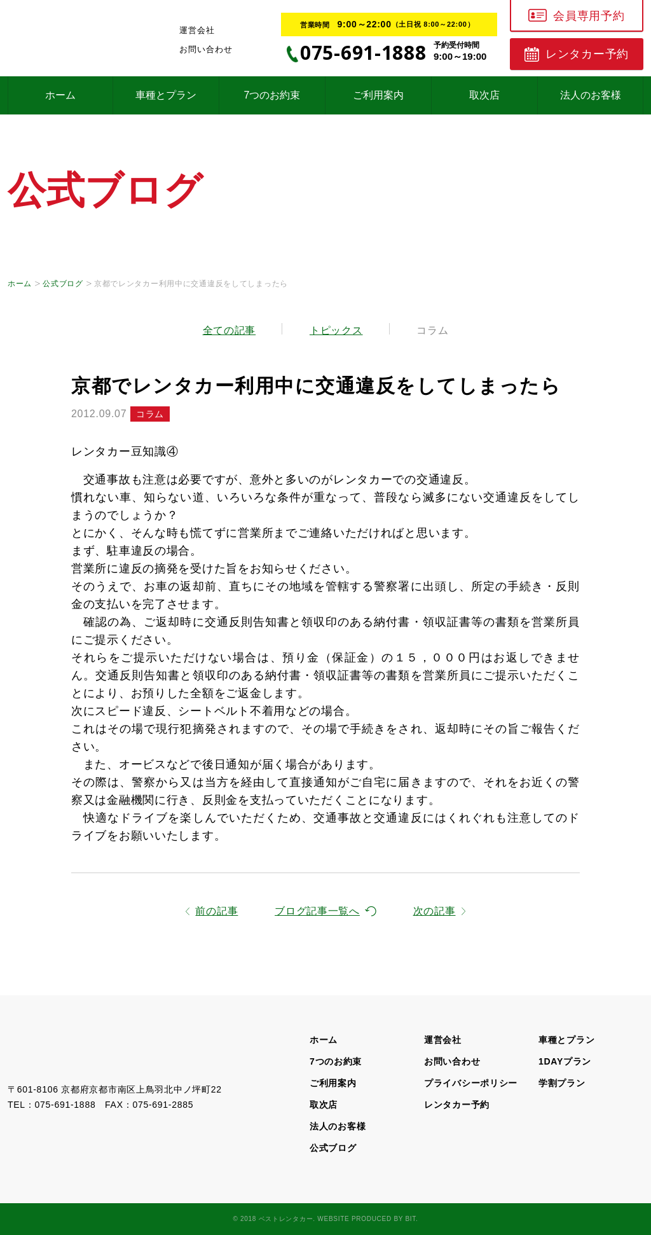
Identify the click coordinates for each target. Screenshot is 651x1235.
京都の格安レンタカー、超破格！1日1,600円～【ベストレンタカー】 (73, 1054)
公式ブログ (63, 283)
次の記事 (434, 911)
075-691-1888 (65, 1105)
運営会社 (197, 30)
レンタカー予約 (587, 54)
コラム (432, 330)
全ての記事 (229, 330)
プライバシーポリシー (470, 1083)
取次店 (484, 95)
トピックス (336, 330)
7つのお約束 (272, 95)
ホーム (60, 95)
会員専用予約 (588, 16)
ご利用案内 (378, 95)
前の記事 (216, 911)
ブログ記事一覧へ (317, 911)
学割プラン (562, 1083)
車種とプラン (165, 95)
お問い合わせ (206, 49)
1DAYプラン (564, 1061)
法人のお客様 (590, 95)
